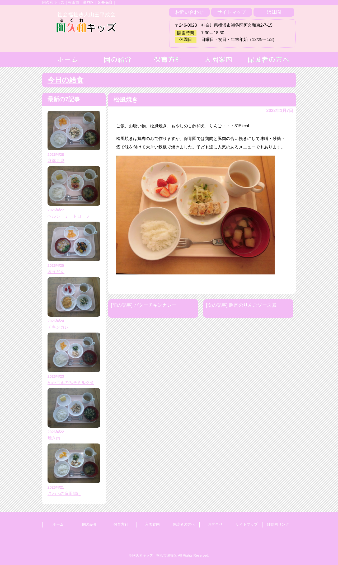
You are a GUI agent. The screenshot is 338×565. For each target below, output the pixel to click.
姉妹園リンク (278, 524)
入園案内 (152, 524)
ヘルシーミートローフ (69, 216)
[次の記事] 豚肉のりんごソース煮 (241, 305)
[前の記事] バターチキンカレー (144, 305)
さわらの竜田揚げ (64, 493)
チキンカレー (60, 327)
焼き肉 (54, 438)
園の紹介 (89, 524)
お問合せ (215, 524)
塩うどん (56, 271)
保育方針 (121, 524)
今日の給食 (65, 80)
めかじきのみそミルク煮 (71, 382)
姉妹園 (274, 12)
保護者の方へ (184, 524)
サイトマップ (231, 12)
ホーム (58, 524)
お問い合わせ (189, 12)
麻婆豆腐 (56, 160)
